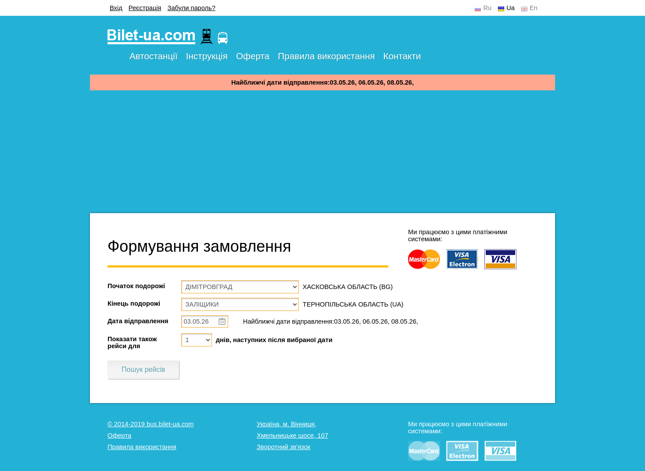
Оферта (252, 56)
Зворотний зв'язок (283, 446)
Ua (510, 7)
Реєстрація (145, 7)
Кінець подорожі (134, 303)
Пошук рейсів (143, 369)
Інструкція (207, 56)
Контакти (402, 56)
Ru (487, 7)
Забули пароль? (191, 7)
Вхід (116, 7)
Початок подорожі (136, 285)
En (534, 7)
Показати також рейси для (132, 342)
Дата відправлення (138, 321)
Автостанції (153, 56)
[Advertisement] (322, 151)
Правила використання (326, 56)
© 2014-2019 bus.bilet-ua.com (151, 424)
